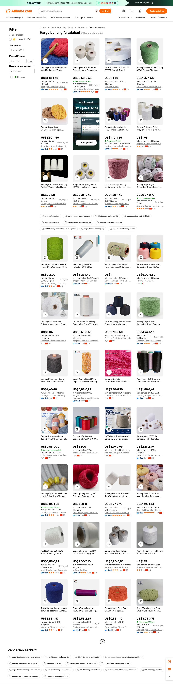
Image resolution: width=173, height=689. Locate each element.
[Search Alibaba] (66, 11)
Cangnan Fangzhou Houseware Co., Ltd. (86, 398)
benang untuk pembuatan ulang (81, 663)
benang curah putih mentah (109, 222)
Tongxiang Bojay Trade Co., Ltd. (54, 146)
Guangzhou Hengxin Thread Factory (54, 512)
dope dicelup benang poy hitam (115, 663)
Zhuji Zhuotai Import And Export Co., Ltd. (150, 86)
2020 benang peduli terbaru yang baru (59, 229)
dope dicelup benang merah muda (24, 657)
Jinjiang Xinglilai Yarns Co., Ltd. (150, 143)
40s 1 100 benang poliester (87, 657)
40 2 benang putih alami (88, 670)
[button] (96, 11)
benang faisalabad (50, 216)
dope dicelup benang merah (122, 229)
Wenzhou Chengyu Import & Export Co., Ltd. (118, 203)
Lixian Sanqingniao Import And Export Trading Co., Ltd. (54, 455)
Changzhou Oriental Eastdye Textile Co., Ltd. (54, 395)
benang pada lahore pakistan (78, 222)
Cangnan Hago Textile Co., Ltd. (118, 281)
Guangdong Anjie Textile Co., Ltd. (86, 512)
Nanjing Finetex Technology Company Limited (118, 146)
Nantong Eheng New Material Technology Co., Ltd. (150, 341)
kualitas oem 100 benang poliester (120, 670)
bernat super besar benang (77, 216)
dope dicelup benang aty (92, 229)
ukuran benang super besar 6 (58, 670)
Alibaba (43, 27)
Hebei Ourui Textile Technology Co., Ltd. (86, 89)
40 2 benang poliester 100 (57, 657)
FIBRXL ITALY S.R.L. (145, 281)
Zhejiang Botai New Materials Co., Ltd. (86, 341)
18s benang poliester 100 (106, 216)
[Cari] (105, 11)
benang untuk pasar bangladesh (23, 676)
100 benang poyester (152, 670)
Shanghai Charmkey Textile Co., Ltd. (54, 86)
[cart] (132, 11)
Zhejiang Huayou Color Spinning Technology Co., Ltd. (150, 395)
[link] (169, 661)
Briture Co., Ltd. (112, 86)
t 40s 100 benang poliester (56, 676)
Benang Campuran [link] (97, 27)
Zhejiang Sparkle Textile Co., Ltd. (150, 206)
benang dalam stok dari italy (137, 216)
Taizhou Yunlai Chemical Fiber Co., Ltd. (86, 453)
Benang (81, 27)
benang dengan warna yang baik (23, 663)
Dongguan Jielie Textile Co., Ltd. (118, 395)
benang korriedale (52, 663)
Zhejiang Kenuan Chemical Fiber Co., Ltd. (86, 281)
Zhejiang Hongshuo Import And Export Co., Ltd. (118, 453)
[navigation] (21, 335)
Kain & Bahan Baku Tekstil (62, 27)
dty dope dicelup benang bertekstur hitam (123, 657)
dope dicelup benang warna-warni (24, 670)
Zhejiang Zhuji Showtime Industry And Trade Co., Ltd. (118, 338)
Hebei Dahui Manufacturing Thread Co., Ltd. (86, 203)
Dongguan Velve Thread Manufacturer (54, 203)
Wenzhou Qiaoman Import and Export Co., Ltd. (54, 341)
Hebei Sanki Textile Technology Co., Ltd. (150, 455)
